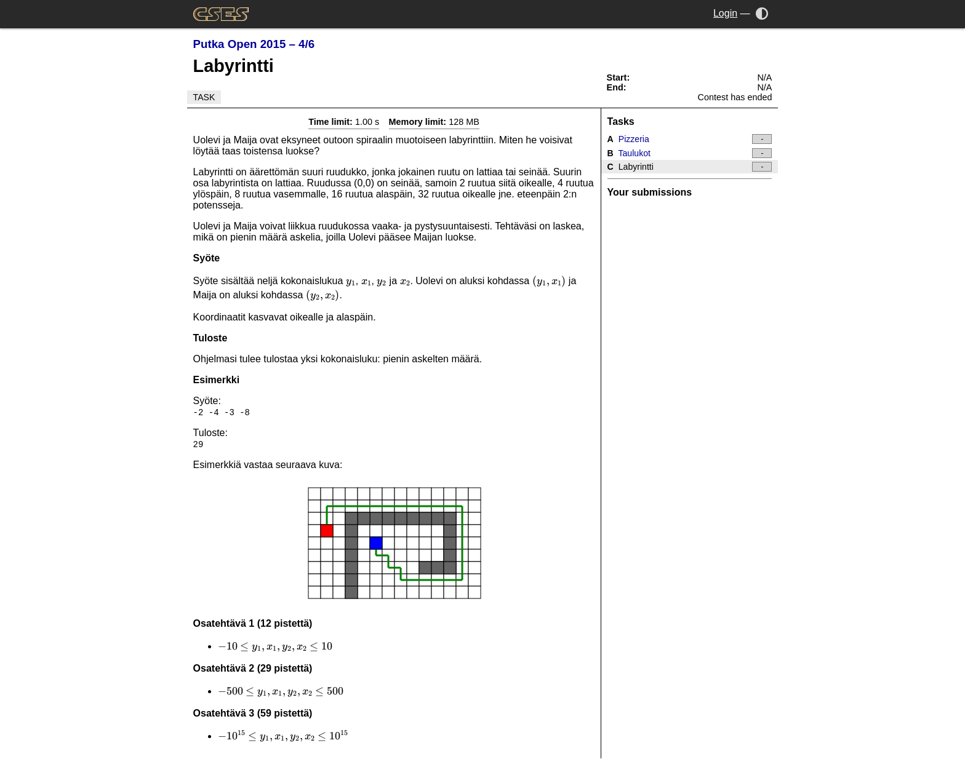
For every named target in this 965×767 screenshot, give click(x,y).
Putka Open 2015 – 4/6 (254, 44)
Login (725, 13)
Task (204, 97)
